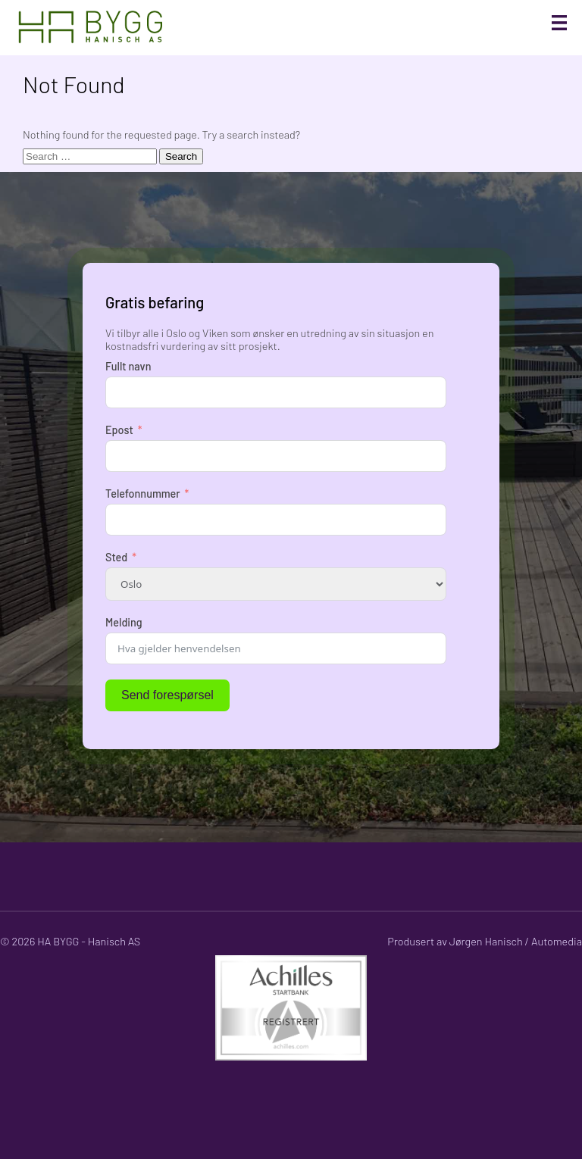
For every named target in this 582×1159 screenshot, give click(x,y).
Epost (119, 429)
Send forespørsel (167, 695)
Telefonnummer (142, 493)
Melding (123, 622)
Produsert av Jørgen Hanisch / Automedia (484, 941)
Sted (116, 557)
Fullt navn (128, 366)
